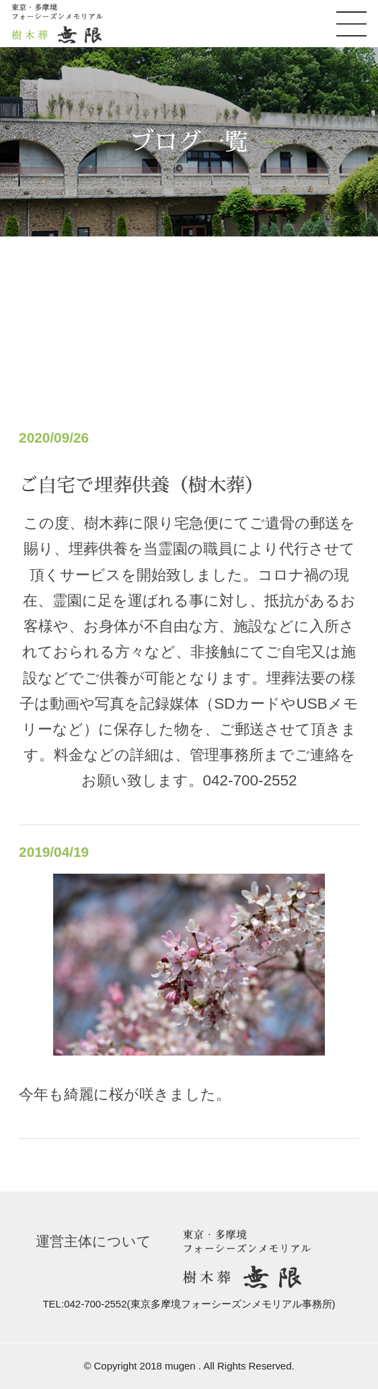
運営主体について (93, 1241)
